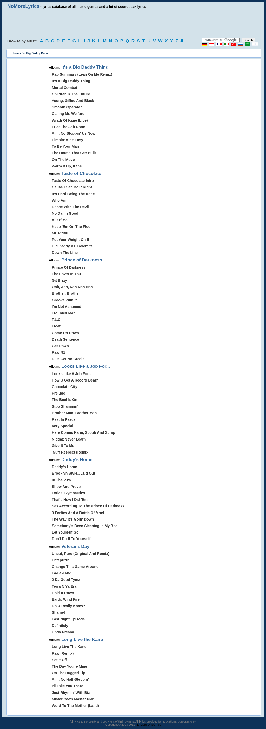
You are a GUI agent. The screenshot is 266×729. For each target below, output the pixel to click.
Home (17, 53)
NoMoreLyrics (23, 6)
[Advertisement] (133, 23)
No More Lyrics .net (148, 724)
